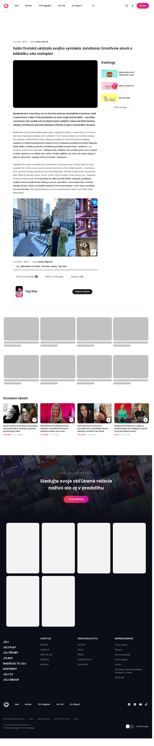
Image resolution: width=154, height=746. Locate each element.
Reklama (118, 650)
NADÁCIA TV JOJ (16, 666)
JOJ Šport (77, 5)
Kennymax (15, 733)
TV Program (45, 5)
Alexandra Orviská (30, 266)
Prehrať (76, 499)
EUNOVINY (83, 664)
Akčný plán (119, 677)
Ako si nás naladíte (122, 655)
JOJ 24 (61, 5)
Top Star (62, 266)
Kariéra (118, 664)
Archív (28, 5)
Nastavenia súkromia (43, 724)
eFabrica (31, 733)
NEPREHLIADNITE (124, 638)
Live (17, 5)
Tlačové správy (121, 645)
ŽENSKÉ (44, 645)
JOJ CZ (8, 678)
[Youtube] (140, 709)
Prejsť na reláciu (82, 291)
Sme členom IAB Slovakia (62, 724)
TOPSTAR (44, 650)
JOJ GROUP (12, 684)
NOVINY (82, 645)
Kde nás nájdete (121, 660)
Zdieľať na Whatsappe (54, 277)
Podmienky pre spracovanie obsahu (14, 724)
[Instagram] (135, 709)
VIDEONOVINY (85, 660)
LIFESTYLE (45, 638)
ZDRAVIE (44, 660)
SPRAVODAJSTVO (88, 638)
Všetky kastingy (120, 107)
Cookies (30, 724)
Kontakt (76, 724)
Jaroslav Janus (49, 266)
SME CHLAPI (46, 655)
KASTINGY (11, 672)
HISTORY (44, 664)
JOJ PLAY (10, 648)
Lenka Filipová (41, 41)
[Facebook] (129, 709)
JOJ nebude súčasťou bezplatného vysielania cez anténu (128, 671)
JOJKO (8, 660)
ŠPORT (81, 655)
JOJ (6, 642)
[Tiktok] (146, 709)
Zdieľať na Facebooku (27, 276)
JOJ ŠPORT (11, 654)
